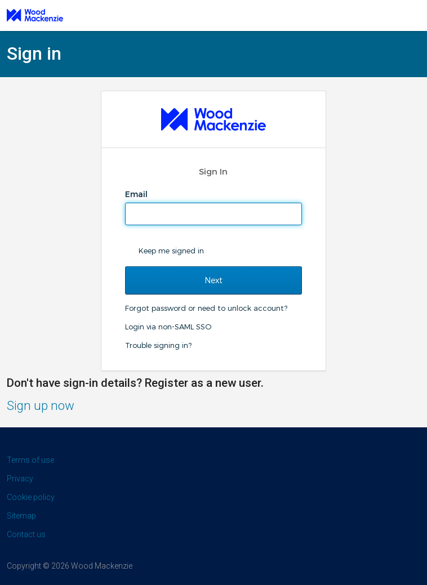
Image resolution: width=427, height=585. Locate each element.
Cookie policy (31, 497)
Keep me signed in (171, 250)
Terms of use (30, 460)
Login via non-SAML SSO (168, 326)
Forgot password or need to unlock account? (206, 307)
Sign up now (40, 405)
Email (137, 194)
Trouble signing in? (158, 345)
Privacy (20, 478)
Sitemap (21, 515)
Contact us (26, 534)
